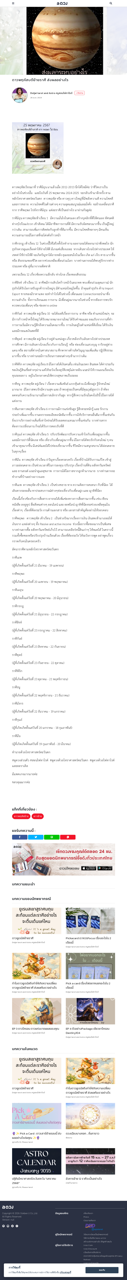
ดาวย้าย (38, 816)
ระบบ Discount (90, 1248)
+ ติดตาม (79, 93)
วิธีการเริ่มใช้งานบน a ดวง (95, 1238)
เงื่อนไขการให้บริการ (92, 1252)
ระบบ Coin (88, 1245)
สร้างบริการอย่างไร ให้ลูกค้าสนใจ (98, 1241)
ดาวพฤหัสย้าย (21, 816)
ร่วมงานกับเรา (90, 1220)
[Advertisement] (66, 112)
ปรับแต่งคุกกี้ (65, 1272)
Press (86, 1216)
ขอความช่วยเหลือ (91, 1263)
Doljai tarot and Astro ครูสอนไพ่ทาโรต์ (51, 93)
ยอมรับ (102, 1270)
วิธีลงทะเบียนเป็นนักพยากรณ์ (96, 1234)
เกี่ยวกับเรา (88, 1213)
